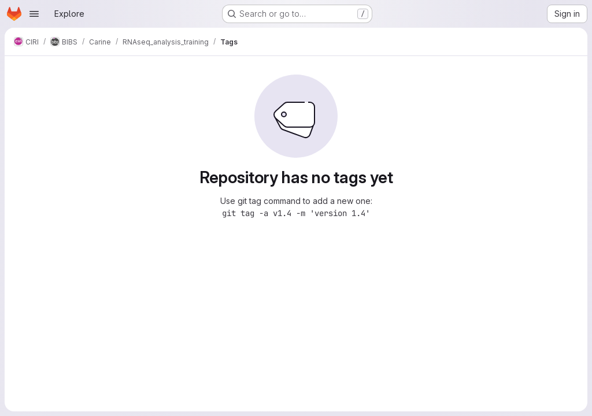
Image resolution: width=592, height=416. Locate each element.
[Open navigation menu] (34, 14)
